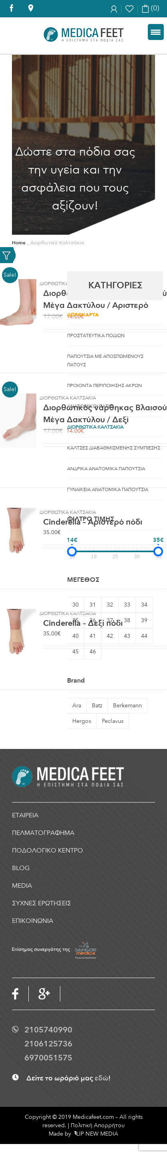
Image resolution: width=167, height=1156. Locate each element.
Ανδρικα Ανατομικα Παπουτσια (106, 468)
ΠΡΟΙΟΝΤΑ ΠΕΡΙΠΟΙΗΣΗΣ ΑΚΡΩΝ (104, 385)
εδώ (101, 1078)
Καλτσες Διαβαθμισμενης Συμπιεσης (113, 448)
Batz (97, 705)
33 (127, 605)
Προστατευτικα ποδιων (96, 335)
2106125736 (48, 1043)
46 (92, 651)
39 (144, 620)
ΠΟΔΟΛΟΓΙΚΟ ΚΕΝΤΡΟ (47, 850)
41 (92, 636)
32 (110, 605)
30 (75, 605)
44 (144, 636)
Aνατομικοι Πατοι (90, 406)
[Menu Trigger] (156, 32)
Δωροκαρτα (83, 314)
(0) (150, 8)
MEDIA (22, 885)
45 (75, 651)
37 (110, 620)
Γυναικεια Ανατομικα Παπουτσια (107, 489)
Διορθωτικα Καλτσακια (95, 427)
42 (110, 636)
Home (19, 243)
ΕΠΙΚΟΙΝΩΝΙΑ (32, 920)
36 (92, 620)
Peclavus (112, 721)
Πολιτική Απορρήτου (98, 1125)
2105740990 (48, 1029)
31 (92, 605)
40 (75, 636)
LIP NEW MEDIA (96, 1134)
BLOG (21, 868)
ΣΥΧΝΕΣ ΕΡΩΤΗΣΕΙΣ (41, 903)
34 (144, 605)
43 (127, 636)
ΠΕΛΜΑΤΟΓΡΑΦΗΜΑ (43, 833)
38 (127, 620)
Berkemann (127, 705)
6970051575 (48, 1057)
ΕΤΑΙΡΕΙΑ (25, 815)
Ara (76, 705)
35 (75, 620)
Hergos (81, 721)
